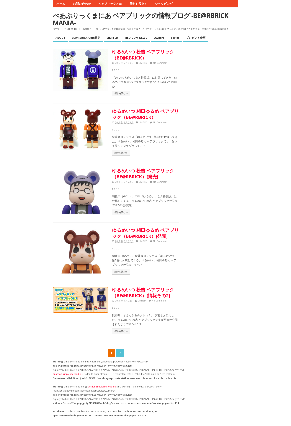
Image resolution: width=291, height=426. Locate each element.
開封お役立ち (138, 4)
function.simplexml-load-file (68, 374)
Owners (159, 37)
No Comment (160, 62)
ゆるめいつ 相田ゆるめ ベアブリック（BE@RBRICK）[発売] (145, 233)
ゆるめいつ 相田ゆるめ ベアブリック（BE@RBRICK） (145, 114)
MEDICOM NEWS (136, 37)
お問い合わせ (82, 4)
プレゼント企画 (195, 37)
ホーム (60, 4)
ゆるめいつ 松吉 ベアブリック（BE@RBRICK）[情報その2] (143, 292)
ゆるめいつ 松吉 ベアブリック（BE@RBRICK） (143, 55)
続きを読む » (121, 93)
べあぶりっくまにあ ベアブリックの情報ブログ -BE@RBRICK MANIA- (140, 19)
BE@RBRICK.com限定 (86, 37)
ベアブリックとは (110, 4)
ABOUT (60, 37)
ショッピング (164, 4)
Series (175, 37)
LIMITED (112, 37)
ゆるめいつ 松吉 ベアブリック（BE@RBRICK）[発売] (143, 174)
